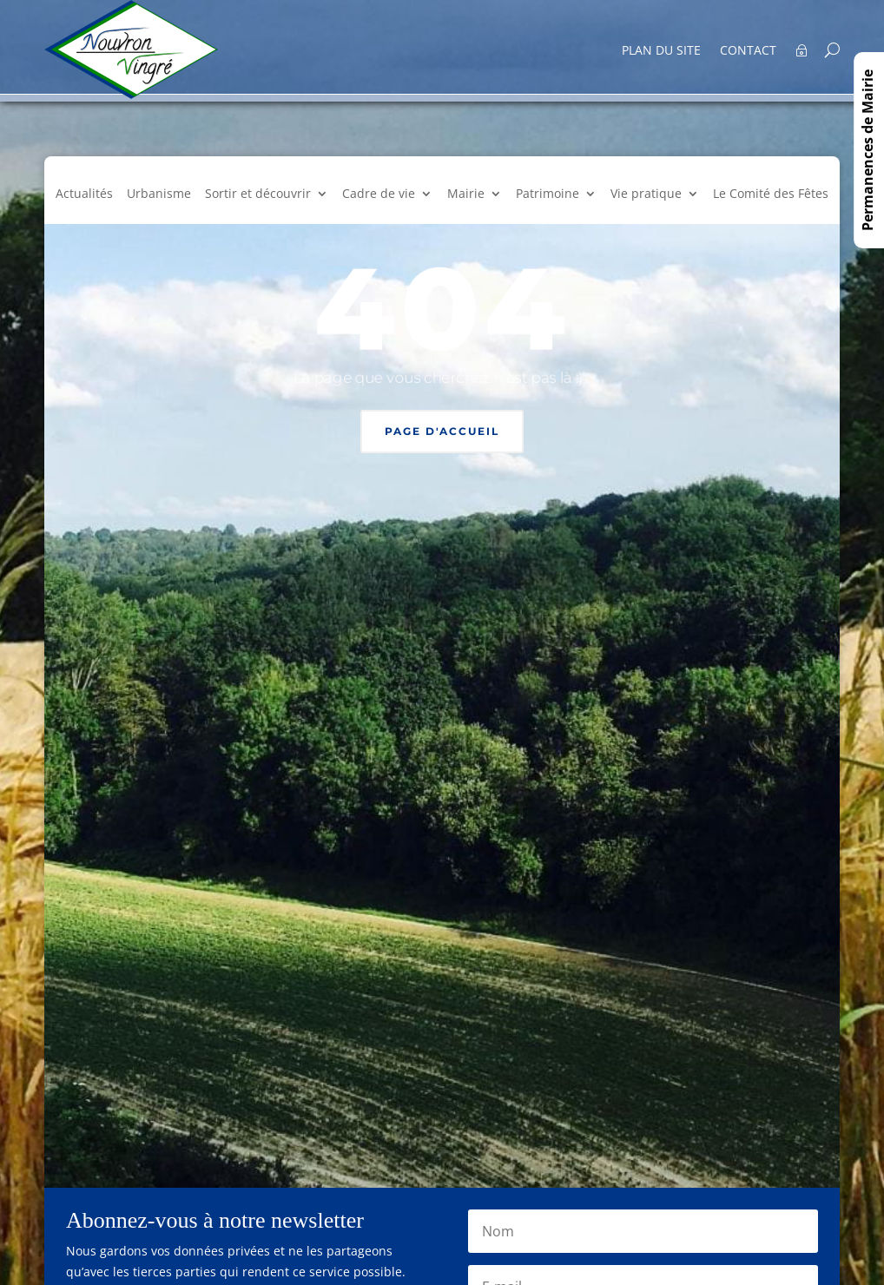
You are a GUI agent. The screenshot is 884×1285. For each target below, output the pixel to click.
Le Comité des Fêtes (770, 194)
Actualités (84, 194)
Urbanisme (159, 194)
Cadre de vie (378, 194)
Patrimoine (547, 194)
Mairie (466, 194)
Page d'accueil (442, 431)
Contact (748, 50)
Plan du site (661, 50)
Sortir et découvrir (258, 194)
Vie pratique (646, 194)
